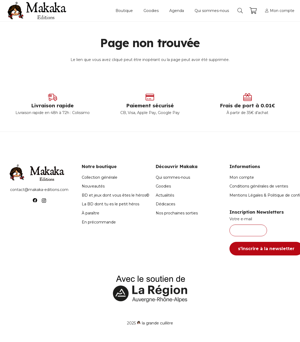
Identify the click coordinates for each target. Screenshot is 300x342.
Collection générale (99, 177)
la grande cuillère (157, 323)
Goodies (163, 186)
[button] (240, 10)
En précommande (99, 222)
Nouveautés (93, 186)
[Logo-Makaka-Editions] (38, 10)
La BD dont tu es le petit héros (110, 204)
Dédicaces (165, 204)
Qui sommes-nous (173, 177)
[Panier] (253, 10)
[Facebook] (35, 200)
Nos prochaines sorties (177, 213)
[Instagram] (44, 200)
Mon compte (241, 177)
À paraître (90, 213)
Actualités (165, 195)
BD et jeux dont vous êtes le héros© (115, 195)
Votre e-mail (260, 226)
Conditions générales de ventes (258, 186)
